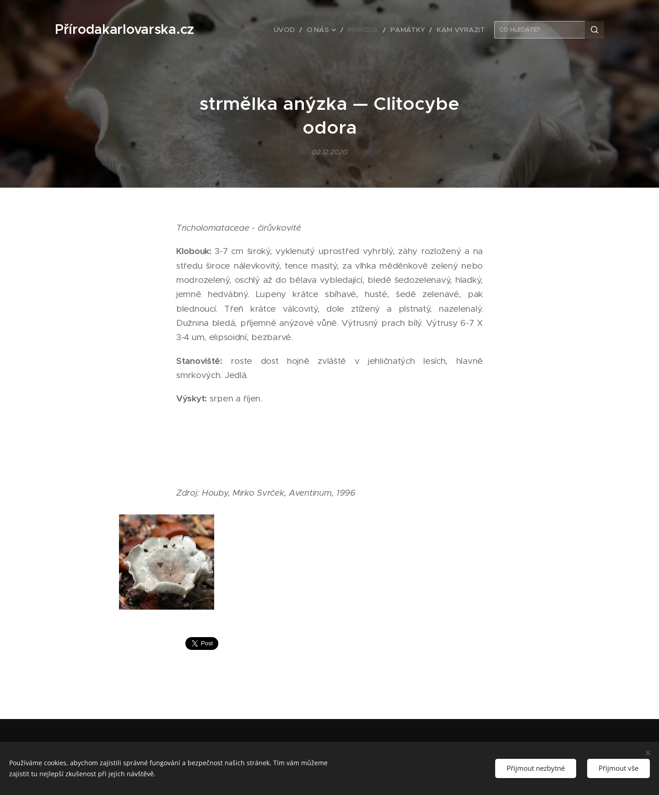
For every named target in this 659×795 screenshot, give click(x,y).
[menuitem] (305, 29)
